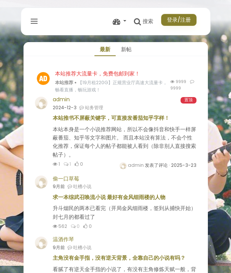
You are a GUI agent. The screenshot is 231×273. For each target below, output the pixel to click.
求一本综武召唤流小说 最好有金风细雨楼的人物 (109, 197)
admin (61, 99)
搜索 (143, 21)
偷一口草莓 (66, 178)
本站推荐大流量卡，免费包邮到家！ (97, 73)
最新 (105, 49)
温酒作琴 (63, 239)
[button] (119, 21)
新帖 (126, 49)
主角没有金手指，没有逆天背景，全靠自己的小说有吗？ (119, 258)
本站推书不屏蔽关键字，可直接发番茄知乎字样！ (111, 118)
